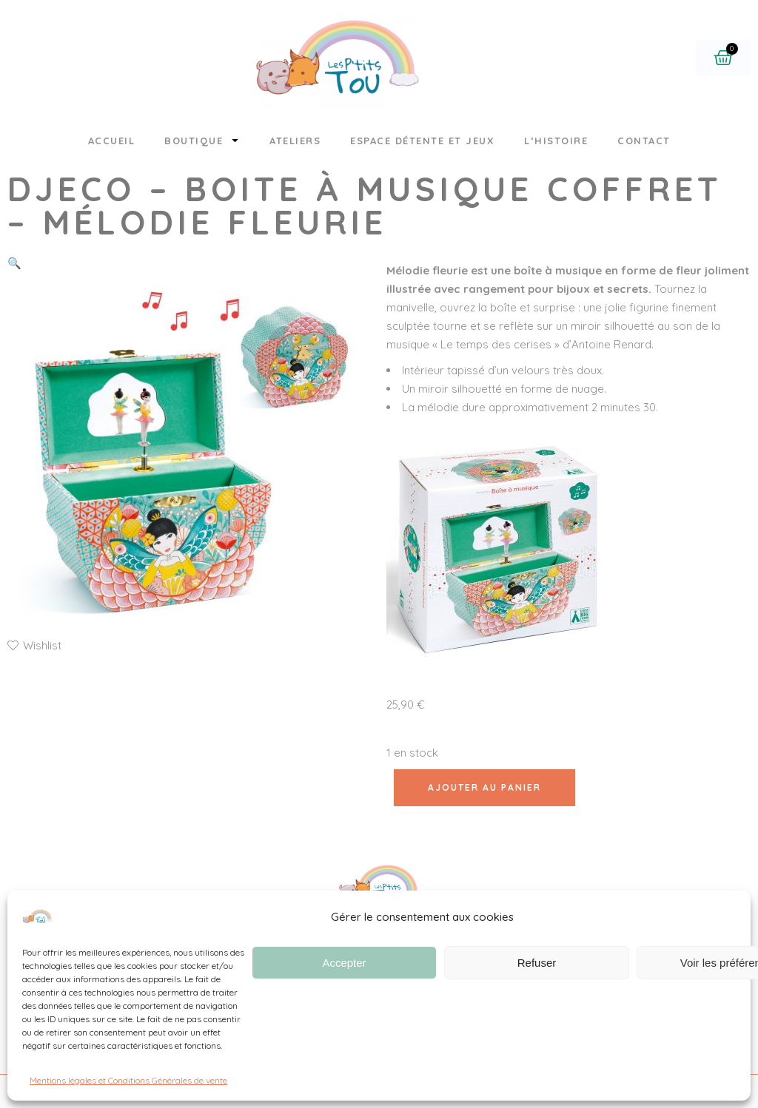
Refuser (537, 962)
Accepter (344, 962)
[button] (14, 263)
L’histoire (556, 140)
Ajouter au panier (484, 787)
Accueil (111, 140)
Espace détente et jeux (422, 140)
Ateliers (295, 140)
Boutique (202, 140)
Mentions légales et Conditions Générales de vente (128, 1080)
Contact (644, 140)
